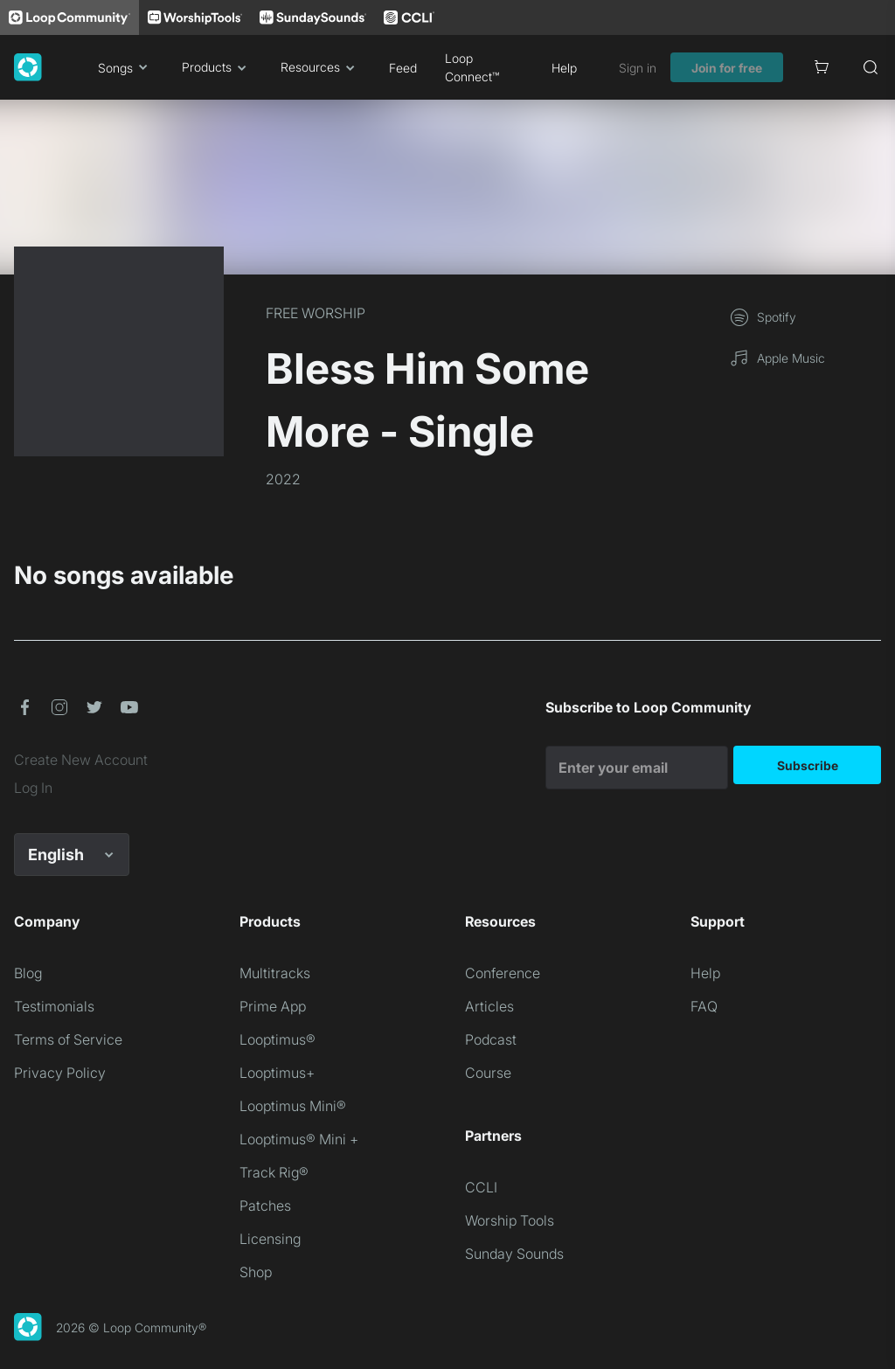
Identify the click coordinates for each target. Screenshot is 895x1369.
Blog (28, 973)
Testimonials (54, 1006)
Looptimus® (277, 1039)
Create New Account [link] (81, 759)
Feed (403, 67)
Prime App (272, 1006)
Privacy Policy (60, 1072)
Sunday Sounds (514, 1253)
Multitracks (274, 973)
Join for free (726, 67)
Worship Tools (509, 1220)
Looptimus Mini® (292, 1106)
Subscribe (807, 765)
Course (488, 1072)
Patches (265, 1205)
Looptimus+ (277, 1072)
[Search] (870, 67)
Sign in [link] (637, 67)
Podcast (491, 1039)
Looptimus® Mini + (298, 1139)
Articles (489, 1006)
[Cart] (821, 67)
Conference (502, 973)
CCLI (481, 1187)
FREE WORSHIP (315, 313)
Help (564, 67)
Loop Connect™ (472, 67)
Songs (126, 67)
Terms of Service (68, 1039)
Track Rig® (274, 1172)
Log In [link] (33, 787)
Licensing (270, 1238)
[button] (24, 707)
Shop (255, 1272)
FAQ (704, 1006)
